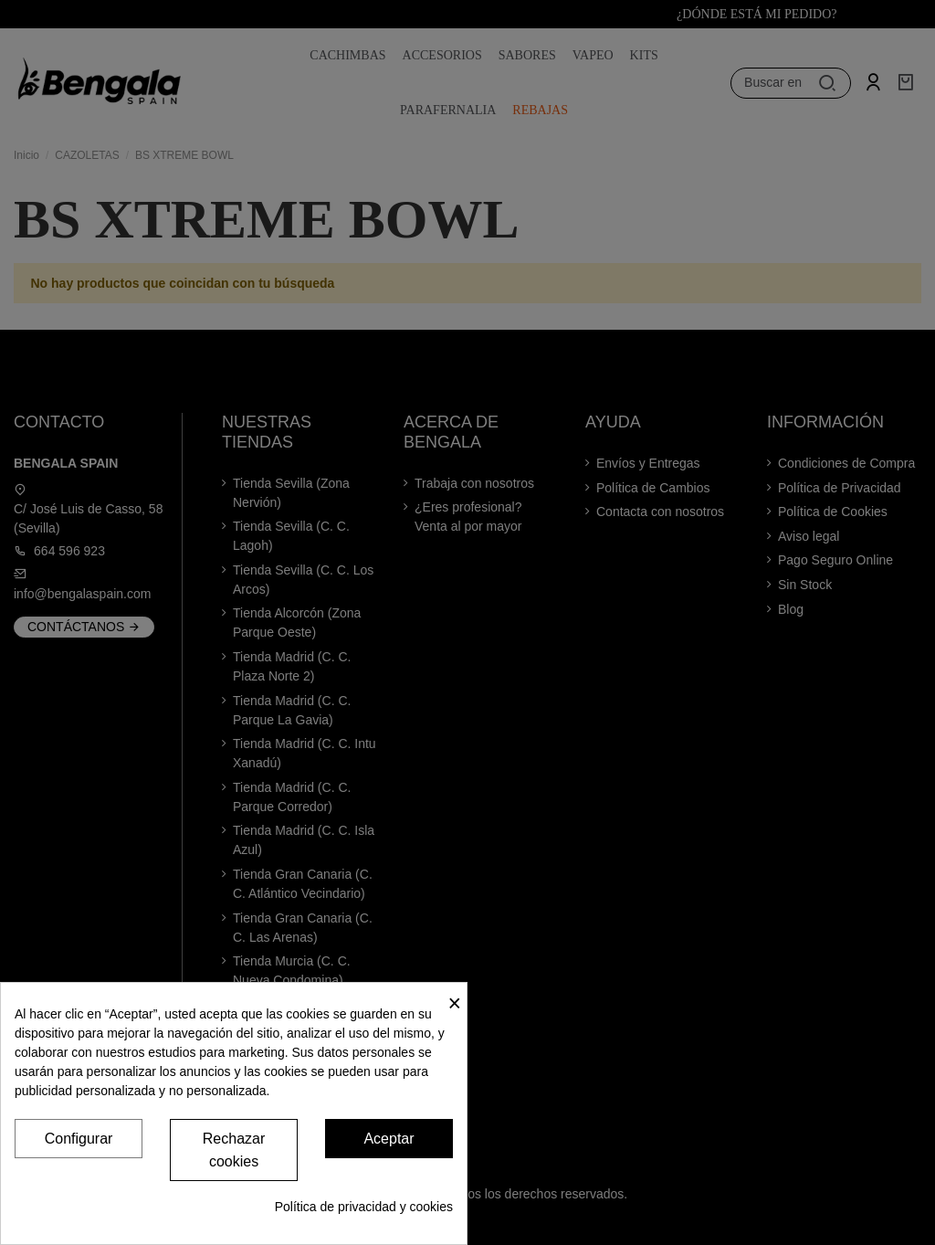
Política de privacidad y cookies (364, 1206)
